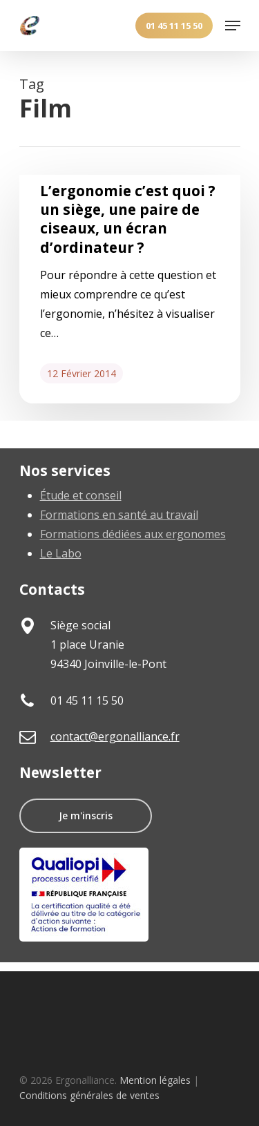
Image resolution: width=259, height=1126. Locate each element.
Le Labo (60, 553)
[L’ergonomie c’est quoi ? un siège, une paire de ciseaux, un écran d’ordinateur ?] (129, 289)
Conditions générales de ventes (89, 1095)
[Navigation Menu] (232, 25)
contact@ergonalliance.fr (115, 736)
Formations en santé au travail (119, 514)
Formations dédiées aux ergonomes (133, 534)
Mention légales (155, 1080)
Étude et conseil (81, 495)
